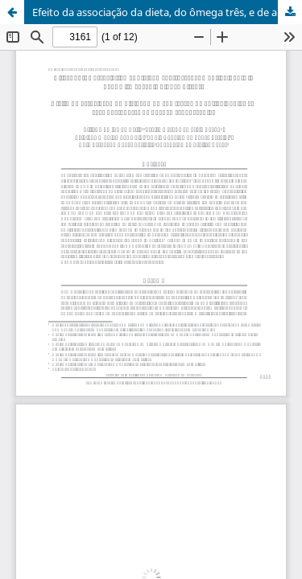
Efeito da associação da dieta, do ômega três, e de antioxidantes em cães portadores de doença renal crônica (167, 12)
